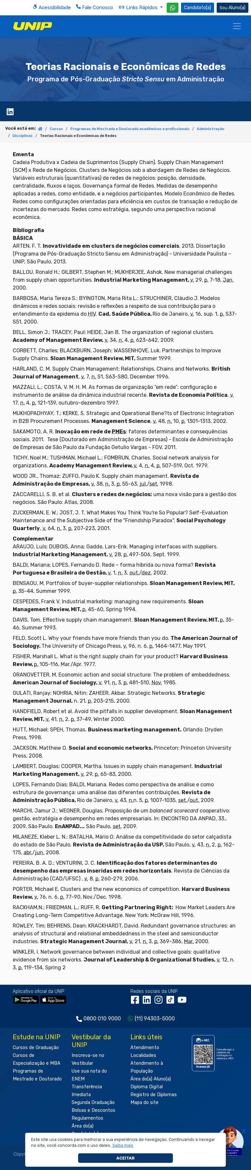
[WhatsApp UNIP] (172, 8)
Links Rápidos (138, 7)
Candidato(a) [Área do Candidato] (197, 7)
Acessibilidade (52, 7)
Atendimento (144, 1047)
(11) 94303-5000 (155, 1018)
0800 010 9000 (102, 1018)
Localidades (143, 1055)
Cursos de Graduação (36, 1047)
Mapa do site (144, 1102)
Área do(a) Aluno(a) (150, 1079)
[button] (123, 1145)
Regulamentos (87, 1118)
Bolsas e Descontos (93, 1110)
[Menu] (237, 26)
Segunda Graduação (93, 1102)
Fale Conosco (94, 7)
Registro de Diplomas (153, 1094)
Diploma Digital (146, 1087)
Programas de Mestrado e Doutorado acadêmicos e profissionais (130, 129)
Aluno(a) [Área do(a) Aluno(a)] (232, 7)
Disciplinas (22, 136)
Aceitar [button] (125, 1158)
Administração (210, 129)
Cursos (56, 129)
